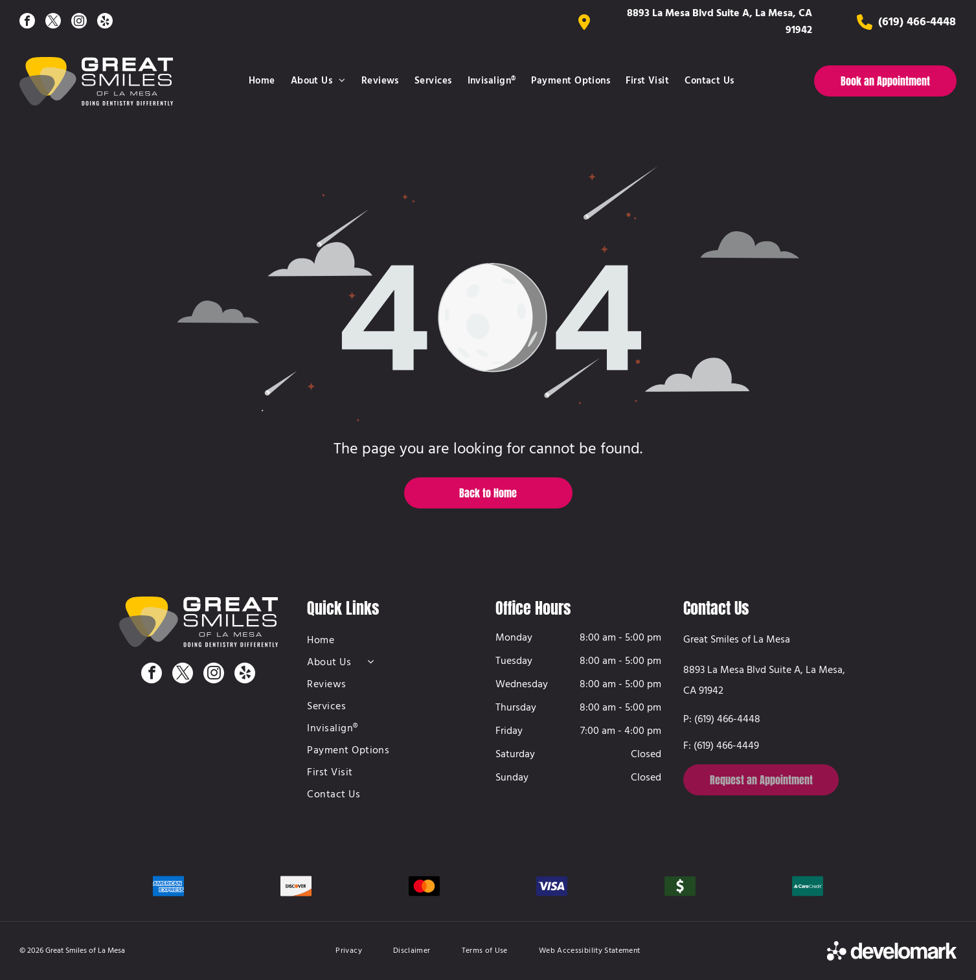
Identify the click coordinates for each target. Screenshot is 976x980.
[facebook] (27, 22)
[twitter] (53, 22)
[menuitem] (262, 81)
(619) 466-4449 (726, 746)
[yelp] (105, 22)
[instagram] (79, 22)
